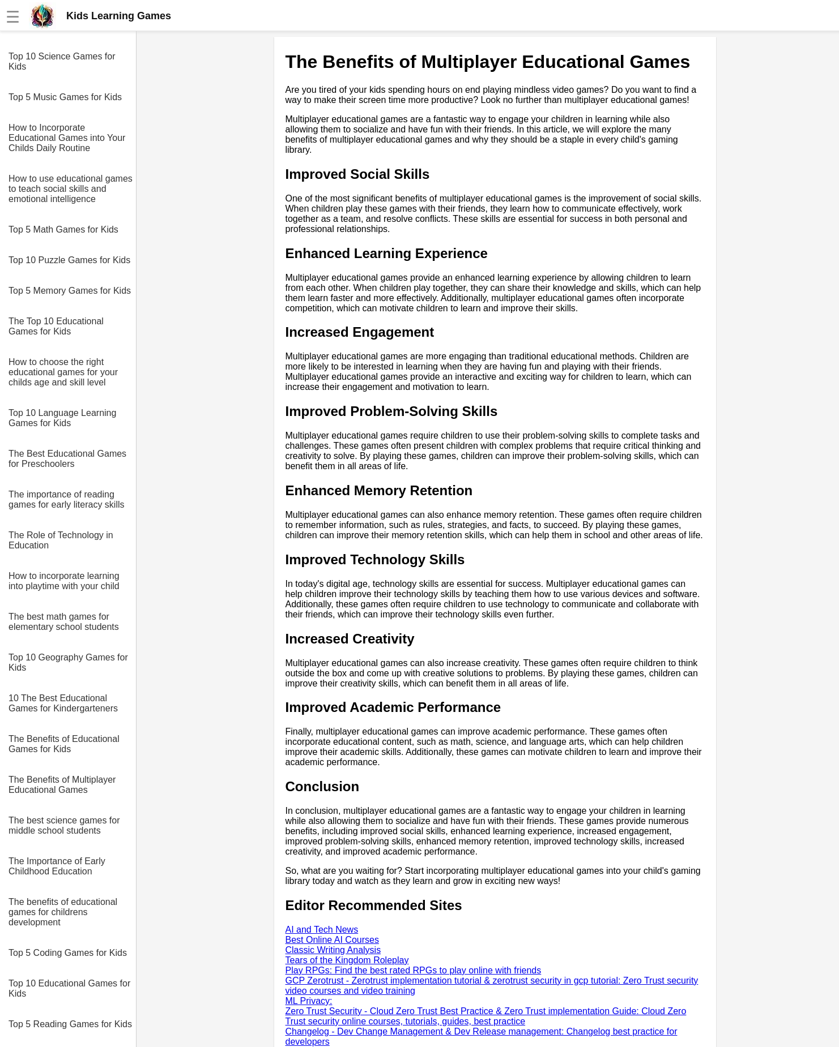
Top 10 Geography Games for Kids (68, 662)
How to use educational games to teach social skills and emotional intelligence (70, 189)
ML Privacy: (309, 1001)
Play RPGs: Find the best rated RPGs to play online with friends (414, 970)
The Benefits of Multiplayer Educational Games (62, 785)
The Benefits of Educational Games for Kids (64, 744)
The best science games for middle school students (64, 825)
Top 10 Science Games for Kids (62, 61)
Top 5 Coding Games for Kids (67, 953)
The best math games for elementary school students (63, 622)
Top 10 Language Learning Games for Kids (62, 418)
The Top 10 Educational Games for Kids (56, 326)
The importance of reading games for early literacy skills (66, 499)
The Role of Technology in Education (60, 540)
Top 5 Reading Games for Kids (70, 1024)
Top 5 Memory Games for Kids (69, 290)
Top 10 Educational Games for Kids (69, 988)
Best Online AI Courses (332, 940)
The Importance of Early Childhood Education (56, 866)
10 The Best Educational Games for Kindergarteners (63, 703)
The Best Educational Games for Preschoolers (67, 459)
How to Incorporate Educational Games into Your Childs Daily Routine (66, 138)
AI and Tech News (322, 929)
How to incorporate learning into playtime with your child (64, 581)
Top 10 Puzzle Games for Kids (69, 260)
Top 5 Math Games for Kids (63, 229)
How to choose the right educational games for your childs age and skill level (63, 372)
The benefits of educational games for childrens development (62, 912)
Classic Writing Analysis (333, 950)
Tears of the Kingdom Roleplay (347, 960)
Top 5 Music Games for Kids (65, 97)
